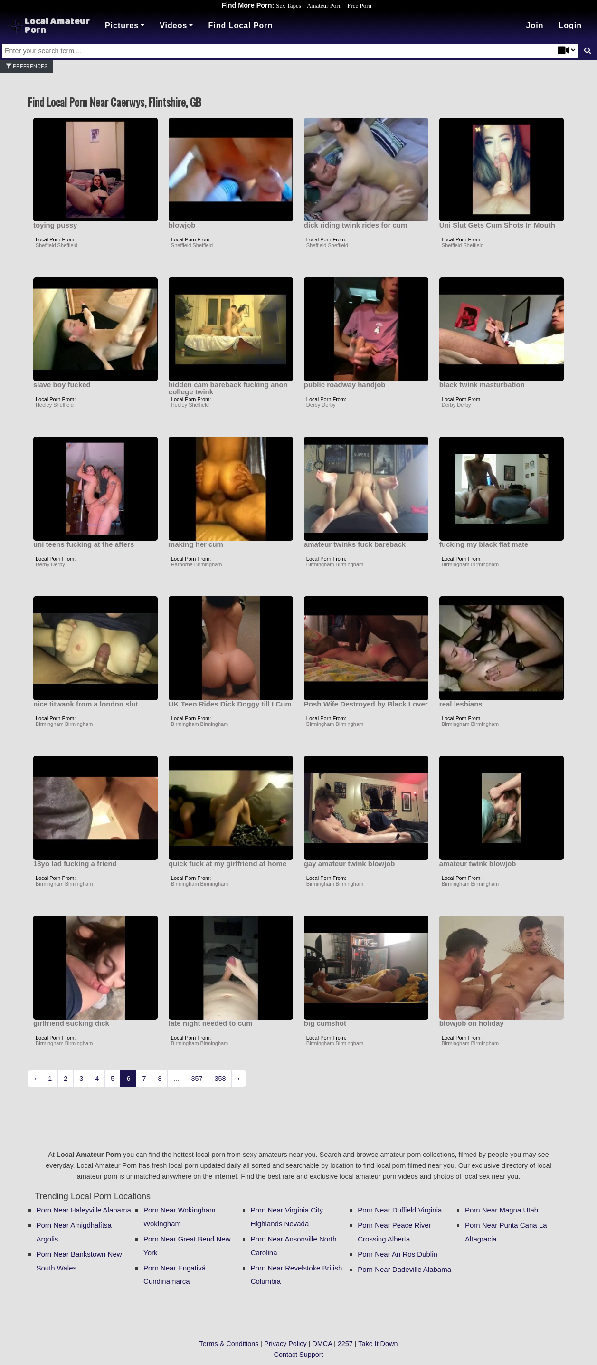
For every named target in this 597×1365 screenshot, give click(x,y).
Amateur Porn (324, 5)
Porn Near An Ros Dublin (397, 1254)
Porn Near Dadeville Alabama (404, 1269)
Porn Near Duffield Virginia (400, 1210)
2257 (345, 1343)
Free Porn (359, 5)
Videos (173, 25)
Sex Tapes (288, 5)
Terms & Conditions (229, 1343)
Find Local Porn (240, 25)
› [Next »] (238, 1078)
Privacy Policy (285, 1343)
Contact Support (298, 1354)
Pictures (122, 25)
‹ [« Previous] (35, 1078)
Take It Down (378, 1343)
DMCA (322, 1343)
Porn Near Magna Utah (501, 1210)
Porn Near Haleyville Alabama (84, 1210)
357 (196, 1078)
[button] (570, 26)
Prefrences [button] (26, 66)
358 (220, 1078)
